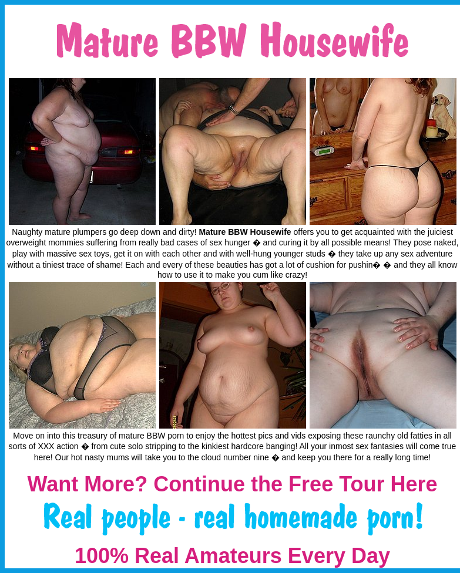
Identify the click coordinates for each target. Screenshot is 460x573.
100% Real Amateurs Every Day (232, 556)
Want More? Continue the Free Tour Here (232, 484)
